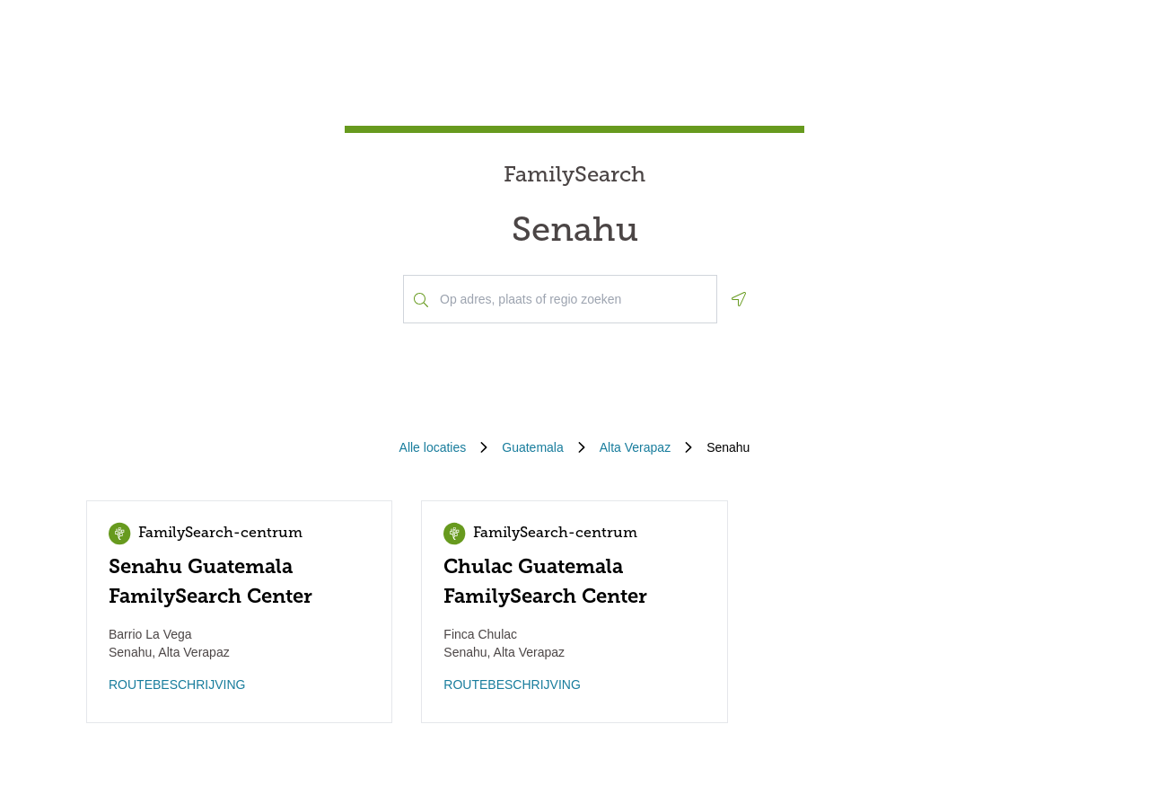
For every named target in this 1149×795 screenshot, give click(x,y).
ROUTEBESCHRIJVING (177, 684)
